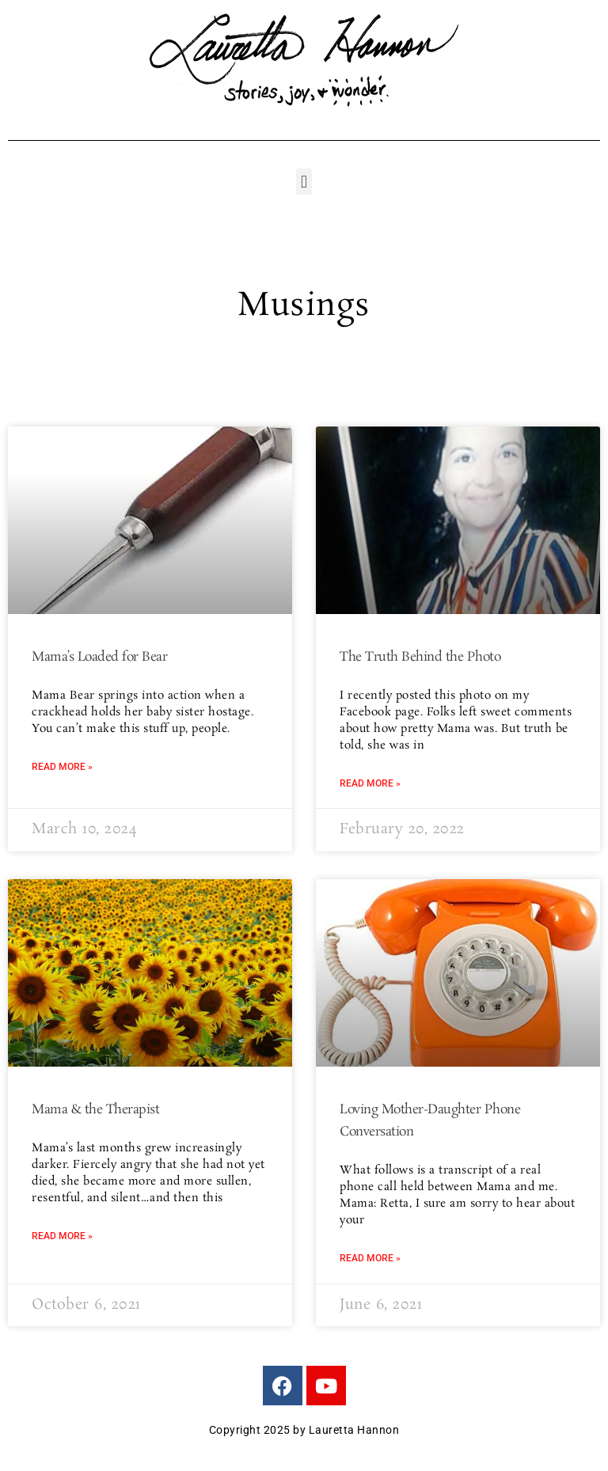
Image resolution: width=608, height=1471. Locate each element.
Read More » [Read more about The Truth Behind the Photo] (370, 783)
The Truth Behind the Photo (420, 657)
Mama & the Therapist (95, 1110)
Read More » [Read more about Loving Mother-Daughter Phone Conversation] (370, 1258)
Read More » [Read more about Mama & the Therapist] (62, 1236)
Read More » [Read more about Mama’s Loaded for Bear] (62, 766)
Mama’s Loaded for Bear (99, 657)
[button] (303, 182)
